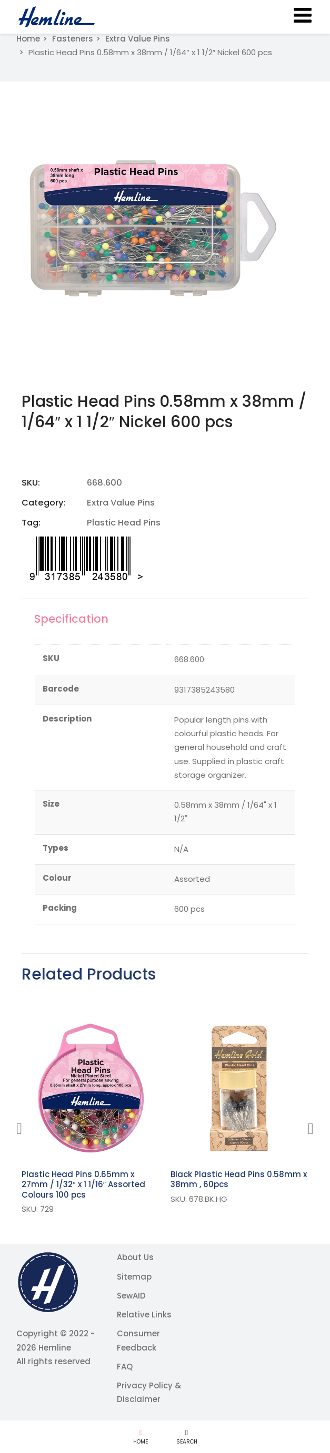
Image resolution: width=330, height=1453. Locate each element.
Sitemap (134, 1276)
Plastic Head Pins (124, 523)
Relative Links (144, 1314)
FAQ (125, 1366)
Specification (72, 618)
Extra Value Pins (137, 38)
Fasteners (72, 38)
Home (28, 38)
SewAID (131, 1295)
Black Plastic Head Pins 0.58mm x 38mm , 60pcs (239, 1179)
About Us (135, 1257)
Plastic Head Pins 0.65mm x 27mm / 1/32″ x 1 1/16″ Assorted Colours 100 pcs (83, 1184)
